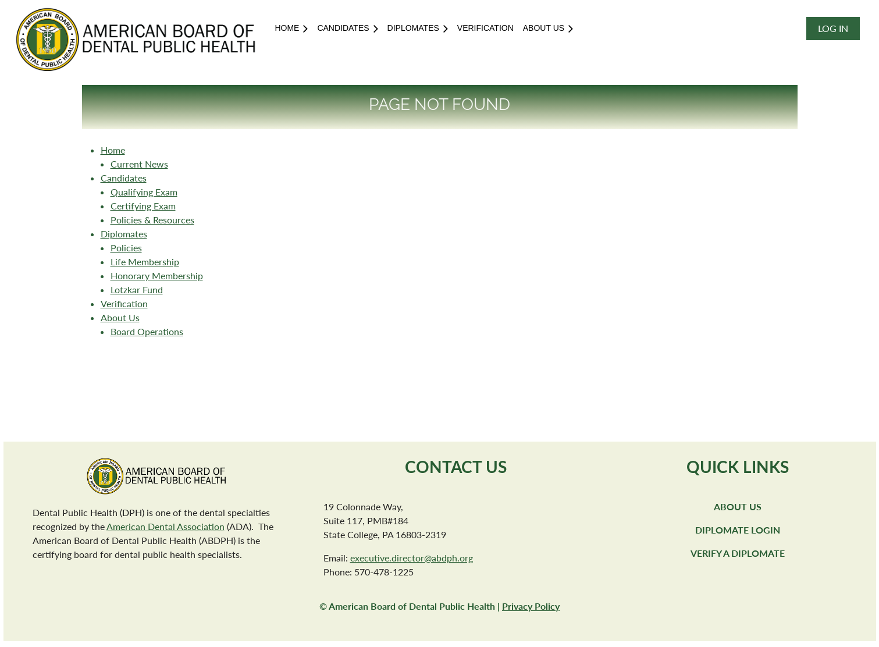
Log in (833, 28)
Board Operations (147, 331)
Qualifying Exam (144, 191)
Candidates (124, 177)
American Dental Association (165, 526)
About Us (120, 317)
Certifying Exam (143, 205)
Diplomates (124, 233)
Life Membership (145, 261)
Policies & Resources (152, 219)
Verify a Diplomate (738, 553)
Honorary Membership (157, 275)
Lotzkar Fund (137, 289)
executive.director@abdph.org (411, 557)
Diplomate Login (737, 529)
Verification (124, 303)
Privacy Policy (531, 606)
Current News (139, 163)
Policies (126, 247)
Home (113, 149)
